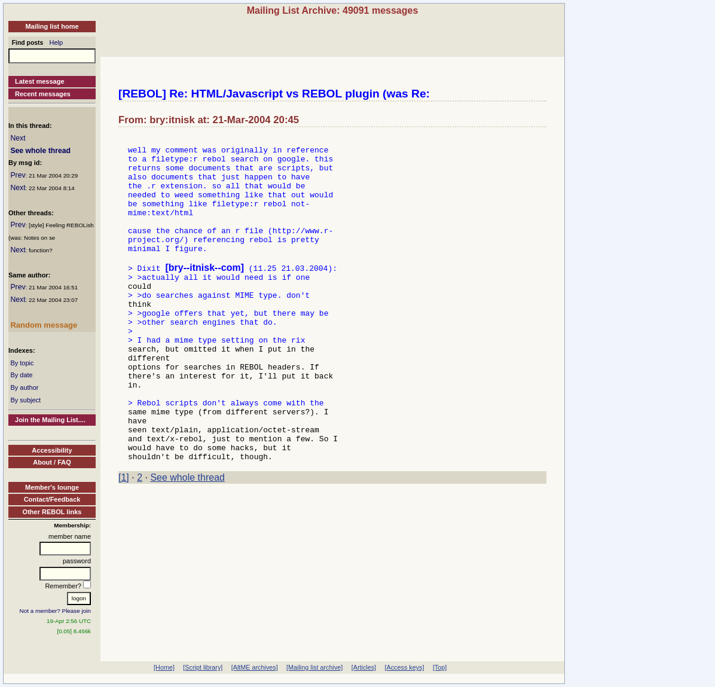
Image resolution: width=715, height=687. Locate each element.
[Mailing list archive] (314, 667)
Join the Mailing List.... (50, 419)
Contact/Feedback (52, 499)
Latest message (40, 81)
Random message (43, 324)
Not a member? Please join (55, 610)
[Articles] (364, 667)
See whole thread (40, 150)
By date (21, 374)
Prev (17, 175)
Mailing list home (51, 26)
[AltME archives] (254, 667)
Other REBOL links (52, 511)
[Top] (440, 667)
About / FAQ (52, 462)
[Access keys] (404, 667)
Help (56, 42)
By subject (25, 400)
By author (24, 387)
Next (17, 138)
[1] (123, 540)
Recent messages (43, 93)
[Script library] (202, 667)
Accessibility (52, 450)
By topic (21, 363)
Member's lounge (52, 487)
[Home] (164, 667)
